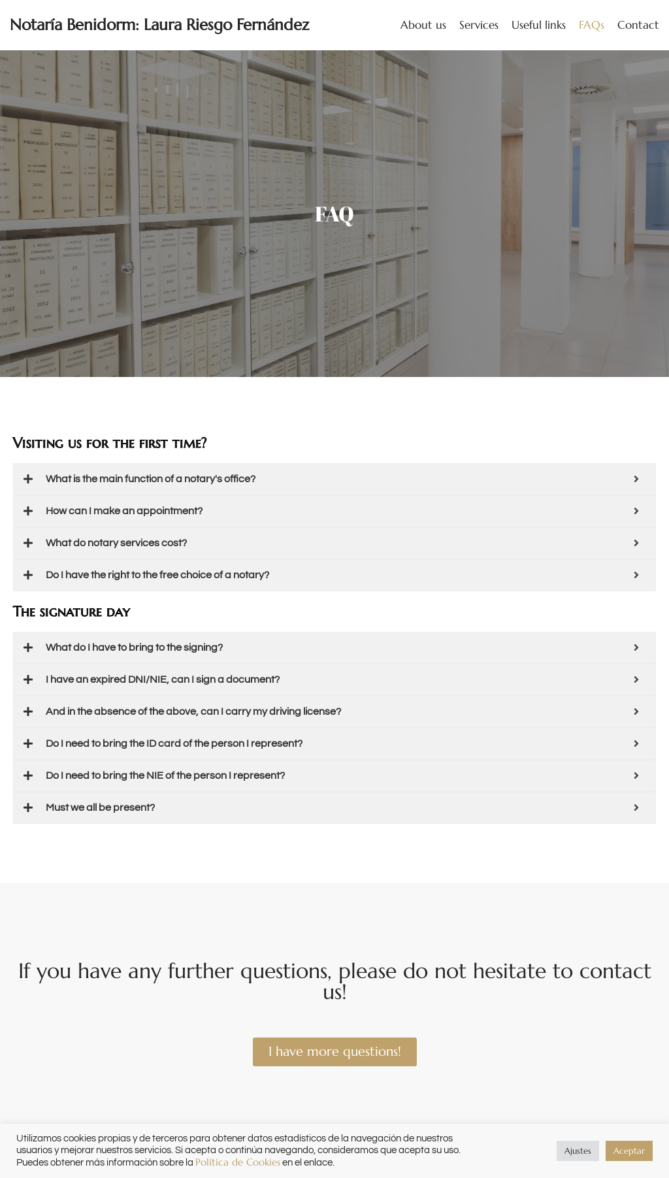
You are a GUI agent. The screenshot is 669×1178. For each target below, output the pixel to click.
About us (423, 25)
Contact (638, 25)
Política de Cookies (237, 1162)
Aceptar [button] (629, 1150)
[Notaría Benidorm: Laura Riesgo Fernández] (159, 25)
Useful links (539, 25)
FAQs (591, 25)
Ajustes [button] (577, 1150)
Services (478, 25)
